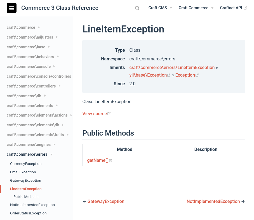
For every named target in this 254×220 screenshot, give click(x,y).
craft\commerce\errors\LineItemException (172, 67)
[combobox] (138, 8)
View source (96, 113)
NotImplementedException (32, 204)
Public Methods (25, 197)
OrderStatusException (28, 213)
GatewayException (25, 180)
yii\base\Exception (150, 75)
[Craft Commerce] (196, 8)
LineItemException (26, 188)
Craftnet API (233, 8)
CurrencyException (25, 163)
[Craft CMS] (160, 8)
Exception (187, 75)
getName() (100, 160)
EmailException (23, 172)
